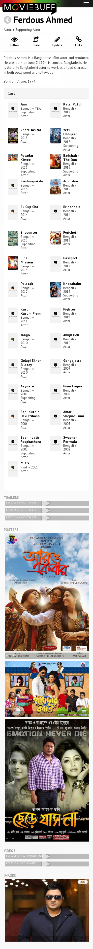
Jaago (25, 335)
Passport (70, 258)
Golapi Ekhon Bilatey (31, 362)
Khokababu (72, 283)
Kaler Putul (72, 104)
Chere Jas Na (31, 130)
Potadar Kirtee (27, 157)
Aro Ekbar (70, 181)
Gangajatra (72, 360)
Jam (24, 104)
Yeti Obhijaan (70, 132)
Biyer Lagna (72, 386)
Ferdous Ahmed (43, 19)
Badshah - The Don (71, 157)
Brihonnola (71, 207)
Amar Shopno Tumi (73, 414)
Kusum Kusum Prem (31, 311)
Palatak (27, 283)
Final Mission (27, 260)
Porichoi (69, 232)
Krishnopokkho (32, 181)
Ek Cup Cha (29, 207)
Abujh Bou (71, 335)
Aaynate (27, 386)
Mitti (25, 463)
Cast (11, 93)
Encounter (29, 232)
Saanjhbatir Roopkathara (31, 439)
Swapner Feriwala (70, 439)
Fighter (69, 309)
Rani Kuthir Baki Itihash (30, 414)
